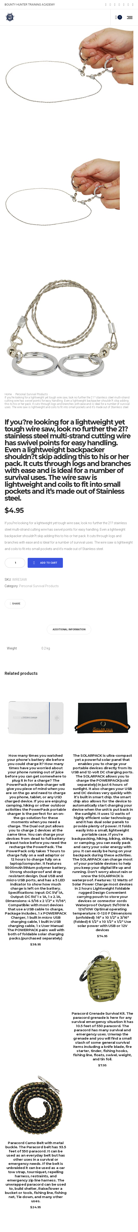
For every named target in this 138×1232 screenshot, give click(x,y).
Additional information (69, 629)
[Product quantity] (15, 562)
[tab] (69, 629)
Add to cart (48, 562)
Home (8, 394)
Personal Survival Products (31, 394)
